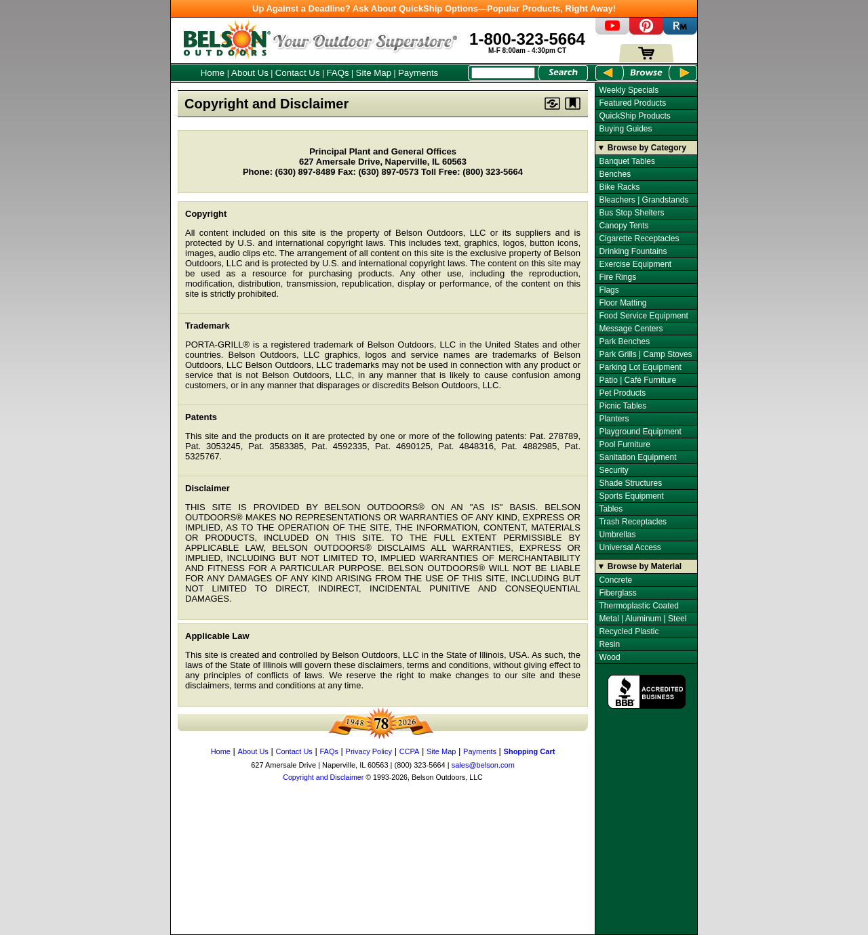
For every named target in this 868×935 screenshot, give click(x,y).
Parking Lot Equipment (640, 367)
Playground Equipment (640, 431)
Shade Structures (630, 483)
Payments (418, 73)
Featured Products (632, 103)
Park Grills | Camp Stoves (645, 354)
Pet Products (622, 393)
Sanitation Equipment (637, 457)
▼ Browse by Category (641, 147)
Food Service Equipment (643, 315)
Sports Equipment (631, 496)
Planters (614, 418)
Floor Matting (622, 303)
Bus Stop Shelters (631, 212)
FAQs (337, 73)
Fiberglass (617, 593)
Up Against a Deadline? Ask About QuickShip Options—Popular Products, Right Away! (434, 8)
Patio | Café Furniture (637, 380)
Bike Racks (619, 187)
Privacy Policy (369, 751)
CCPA (409, 751)
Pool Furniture (624, 444)
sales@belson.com (483, 765)
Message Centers (631, 328)
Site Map (374, 73)
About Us (250, 73)
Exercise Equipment (635, 264)
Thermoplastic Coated (638, 605)
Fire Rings (617, 277)
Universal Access (629, 547)
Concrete (615, 580)
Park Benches (624, 341)
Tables (611, 509)
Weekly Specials (628, 90)
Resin (609, 644)
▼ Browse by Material (639, 566)
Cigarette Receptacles (639, 238)
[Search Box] (503, 73)
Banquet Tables (627, 161)
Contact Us (297, 73)
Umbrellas (617, 534)
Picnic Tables (622, 406)
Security (613, 470)
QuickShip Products (634, 116)
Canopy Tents (623, 225)
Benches (615, 174)
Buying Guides (625, 128)
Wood (609, 657)
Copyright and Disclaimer (323, 777)
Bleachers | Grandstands (643, 200)
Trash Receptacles (633, 521)
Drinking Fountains (633, 251)
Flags (608, 290)
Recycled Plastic (628, 631)
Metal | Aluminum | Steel (642, 618)
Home (213, 73)
